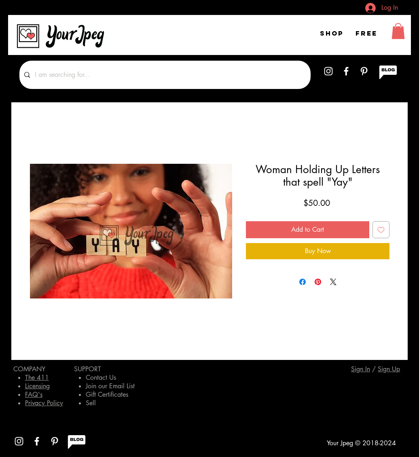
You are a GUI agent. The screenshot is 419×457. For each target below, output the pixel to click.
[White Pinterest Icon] (364, 71)
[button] (398, 31)
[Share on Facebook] (302, 282)
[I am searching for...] (164, 75)
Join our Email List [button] (110, 386)
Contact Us (101, 377)
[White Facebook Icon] (346, 71)
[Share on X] (333, 282)
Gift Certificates (107, 394)
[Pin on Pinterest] (318, 282)
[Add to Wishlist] (380, 229)
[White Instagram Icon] (328, 71)
